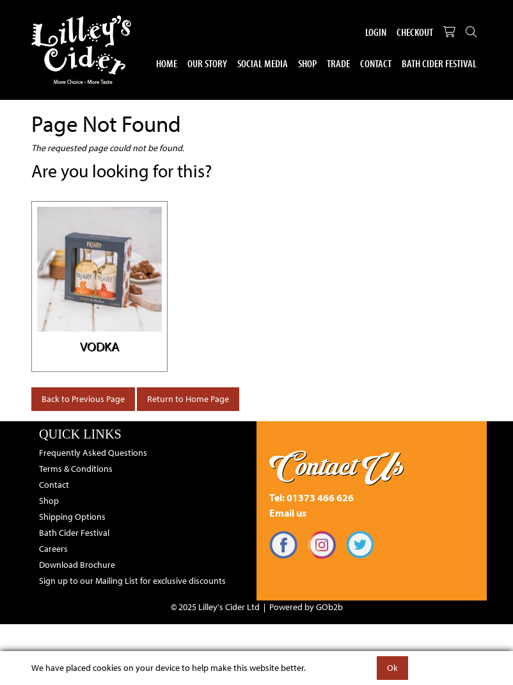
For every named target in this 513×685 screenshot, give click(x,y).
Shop (307, 63)
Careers (53, 548)
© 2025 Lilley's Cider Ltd (215, 607)
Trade (338, 63)
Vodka (99, 346)
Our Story (207, 63)
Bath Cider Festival (439, 63)
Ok (392, 667)
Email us (287, 512)
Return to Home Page (188, 399)
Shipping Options (72, 516)
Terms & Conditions (76, 468)
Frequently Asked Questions (93, 452)
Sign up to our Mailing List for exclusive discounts (132, 580)
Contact (375, 63)
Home (166, 63)
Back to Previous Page (83, 399)
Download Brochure (77, 564)
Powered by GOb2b (306, 607)
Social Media (262, 63)
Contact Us (336, 466)
